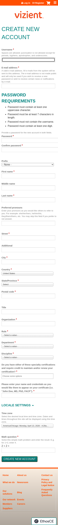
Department (8, 342)
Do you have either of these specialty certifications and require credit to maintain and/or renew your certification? (28, 368)
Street (5, 233)
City (4, 257)
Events (20, 499)
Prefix (5, 161)
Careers (21, 504)
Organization (8, 319)
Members (7, 504)
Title (4, 307)
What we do (9, 482)
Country (6, 269)
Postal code (8, 292)
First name (7, 171)
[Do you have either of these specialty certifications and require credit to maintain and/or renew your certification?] (14, 376)
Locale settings (16, 405)
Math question (9, 437)
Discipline (7, 353)
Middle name (8, 184)
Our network (9, 499)
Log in (27, 3)
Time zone (7, 413)
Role (4, 331)
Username (7, 49)
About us (22, 475)
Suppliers (8, 508)
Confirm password (11, 145)
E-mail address (9, 67)
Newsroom (22, 482)
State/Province (9, 280)
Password (7, 136)
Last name (7, 195)
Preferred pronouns (12, 207)
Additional (7, 245)
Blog (19, 492)
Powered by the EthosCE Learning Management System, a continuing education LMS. (43, 521)
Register (39, 3)
